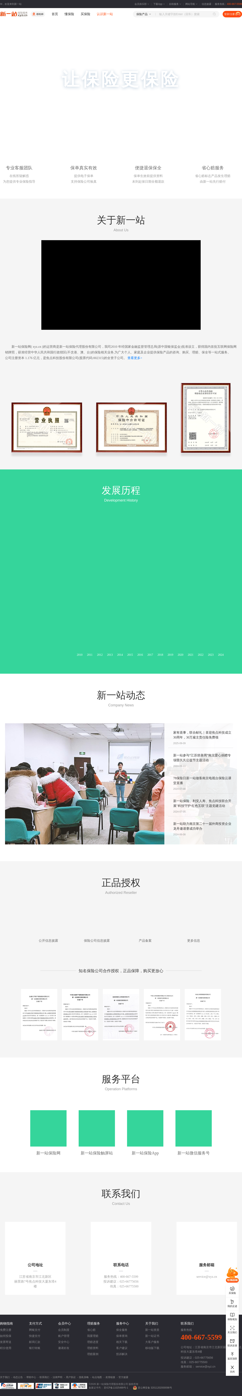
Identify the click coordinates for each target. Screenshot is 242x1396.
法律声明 (57, 1377)
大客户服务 (152, 1342)
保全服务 (121, 1329)
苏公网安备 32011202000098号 (155, 1387)
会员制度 (63, 1329)
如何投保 (5, 1335)
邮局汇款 (34, 1342)
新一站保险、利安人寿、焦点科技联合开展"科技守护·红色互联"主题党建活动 (202, 803)
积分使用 (5, 1348)
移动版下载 (152, 1348)
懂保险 (69, 14)
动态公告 (18, 1377)
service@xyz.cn (205, 1366)
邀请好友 (63, 1348)
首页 (55, 14)
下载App (159, 4)
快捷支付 (34, 1335)
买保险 (85, 14)
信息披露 (206, 4)
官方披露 (123, 1377)
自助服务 (175, 4)
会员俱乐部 (142, 4)
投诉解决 (121, 1354)
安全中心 (63, 1342)
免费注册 (5, 1329)
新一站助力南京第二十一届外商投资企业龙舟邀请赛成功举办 (202, 826)
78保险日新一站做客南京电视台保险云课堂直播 (202, 780)
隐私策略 (84, 1377)
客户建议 (121, 1348)
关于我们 (5, 1377)
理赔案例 (92, 1354)
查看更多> (134, 358)
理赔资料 (92, 1348)
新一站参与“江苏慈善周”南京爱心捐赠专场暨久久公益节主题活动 (202, 758)
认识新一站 (105, 14)
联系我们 (44, 1377)
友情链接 (110, 1377)
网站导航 (191, 4)
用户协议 (71, 1377)
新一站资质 (152, 1329)
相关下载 (121, 1342)
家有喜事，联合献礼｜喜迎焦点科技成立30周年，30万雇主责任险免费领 (202, 735)
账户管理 (63, 1335)
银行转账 (34, 1348)
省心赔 (91, 1329)
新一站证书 (152, 1335)
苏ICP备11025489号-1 (116, 1387)
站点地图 (97, 1377)
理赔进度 (92, 1342)
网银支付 (34, 1329)
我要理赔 (92, 1335)
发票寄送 (5, 1342)
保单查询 (121, 1335)
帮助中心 (31, 1377)
